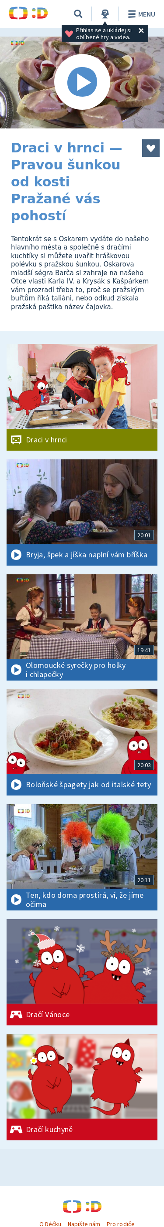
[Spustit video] (82, 82)
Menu (140, 13)
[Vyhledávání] (78, 14)
